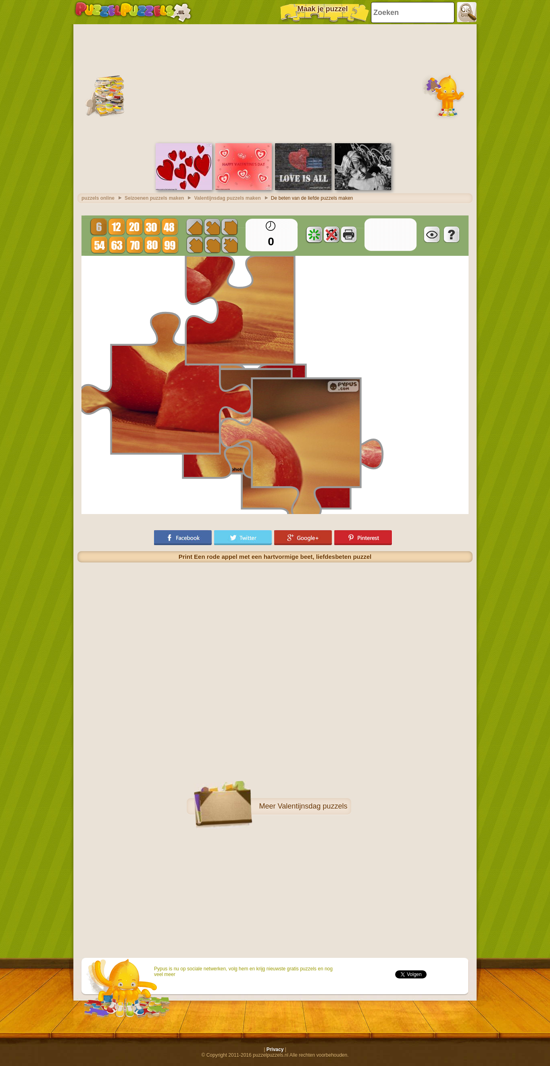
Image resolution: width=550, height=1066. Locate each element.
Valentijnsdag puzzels (313, 806)
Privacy (275, 1049)
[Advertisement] (275, 82)
